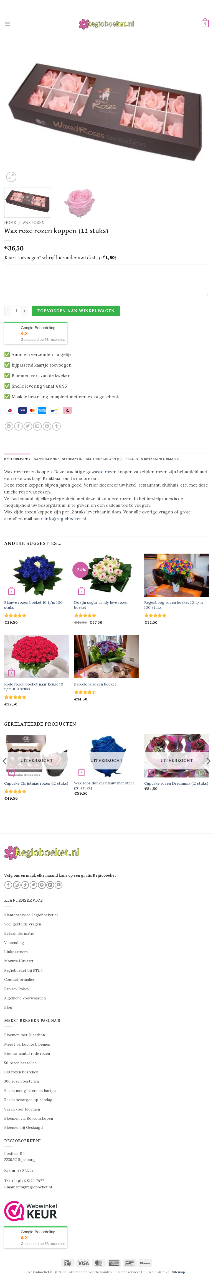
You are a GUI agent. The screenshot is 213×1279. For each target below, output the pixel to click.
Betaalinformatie (19, 933)
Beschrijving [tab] (17, 459)
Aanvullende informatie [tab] (59, 459)
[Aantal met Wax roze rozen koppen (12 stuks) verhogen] (24, 311)
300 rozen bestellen (21, 1081)
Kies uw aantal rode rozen (27, 1054)
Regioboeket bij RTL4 (23, 970)
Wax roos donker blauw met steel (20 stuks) (104, 786)
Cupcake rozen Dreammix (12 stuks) (176, 783)
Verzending (14, 942)
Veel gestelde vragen (22, 924)
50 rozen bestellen (20, 1063)
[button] (7, 23)
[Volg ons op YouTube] (58, 885)
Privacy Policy (16, 989)
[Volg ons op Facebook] (8, 885)
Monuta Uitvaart (19, 961)
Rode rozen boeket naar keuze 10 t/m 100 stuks (33, 687)
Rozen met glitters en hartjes (30, 1090)
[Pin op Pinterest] (47, 426)
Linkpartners (16, 952)
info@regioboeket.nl (65, 518)
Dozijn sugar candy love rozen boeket (101, 605)
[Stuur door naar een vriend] (37, 426)
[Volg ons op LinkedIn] (50, 885)
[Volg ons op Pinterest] (42, 885)
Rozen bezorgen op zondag (28, 1100)
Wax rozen (33, 222)
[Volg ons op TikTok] (25, 885)
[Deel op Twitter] (28, 426)
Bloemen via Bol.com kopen (28, 1118)
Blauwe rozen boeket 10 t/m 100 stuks (33, 605)
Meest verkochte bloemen (27, 1044)
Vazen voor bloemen (22, 1109)
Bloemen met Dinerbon (24, 1035)
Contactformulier (19, 980)
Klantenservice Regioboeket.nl (31, 915)
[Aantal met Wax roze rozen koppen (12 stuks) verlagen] (7, 311)
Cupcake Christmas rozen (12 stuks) (36, 783)
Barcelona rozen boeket (95, 684)
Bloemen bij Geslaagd (23, 1127)
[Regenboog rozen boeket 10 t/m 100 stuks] (176, 575)
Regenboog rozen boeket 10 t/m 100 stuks (173, 605)
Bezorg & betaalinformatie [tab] (155, 459)
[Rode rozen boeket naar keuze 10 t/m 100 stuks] (36, 657)
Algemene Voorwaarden (25, 998)
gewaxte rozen (101, 471)
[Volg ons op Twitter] (33, 885)
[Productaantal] (16, 311)
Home (10, 222)
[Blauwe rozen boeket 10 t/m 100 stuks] (36, 575)
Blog (8, 1007)
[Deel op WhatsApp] (9, 426)
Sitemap (178, 1272)
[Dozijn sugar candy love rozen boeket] (106, 575)
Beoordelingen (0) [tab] (106, 459)
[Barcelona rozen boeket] (106, 657)
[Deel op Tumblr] (56, 426)
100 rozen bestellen (21, 1072)
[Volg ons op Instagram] (17, 885)
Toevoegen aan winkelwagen (76, 310)
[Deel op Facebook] (18, 426)
